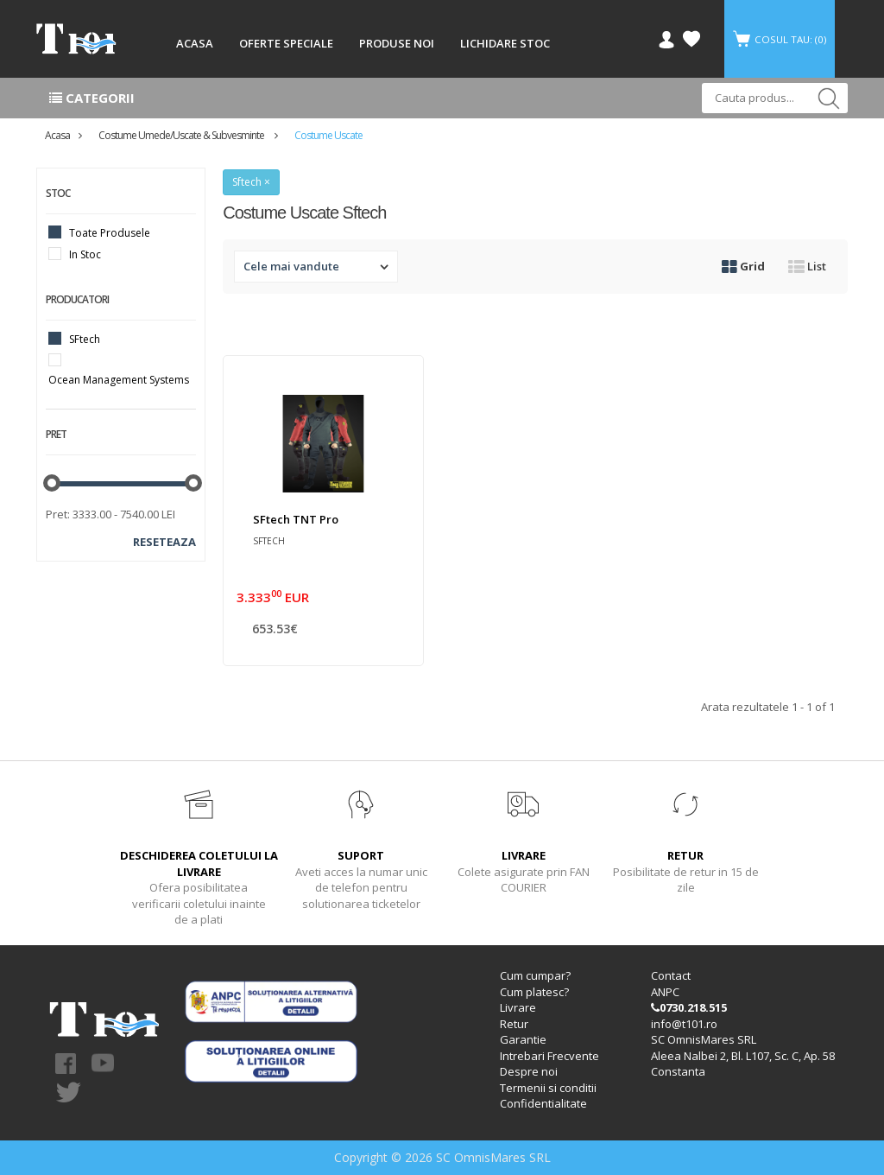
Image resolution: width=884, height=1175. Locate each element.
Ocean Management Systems (118, 379)
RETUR (685, 855)
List (807, 266)
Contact (671, 975)
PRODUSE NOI (396, 43)
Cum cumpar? (535, 975)
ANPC (665, 992)
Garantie (523, 1039)
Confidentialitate (543, 1103)
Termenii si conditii (548, 1088)
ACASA (194, 43)
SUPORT (361, 855)
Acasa (57, 135)
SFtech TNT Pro (295, 519)
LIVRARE (524, 855)
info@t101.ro (684, 1024)
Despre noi (529, 1071)
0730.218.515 (689, 1007)
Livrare (518, 1007)
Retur (514, 1024)
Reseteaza (164, 541)
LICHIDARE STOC (505, 43)
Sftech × (251, 182)
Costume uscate (328, 135)
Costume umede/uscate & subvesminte (182, 135)
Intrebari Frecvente (549, 1056)
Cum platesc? (534, 992)
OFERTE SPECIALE (286, 43)
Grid (743, 266)
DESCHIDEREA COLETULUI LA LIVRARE (199, 864)
